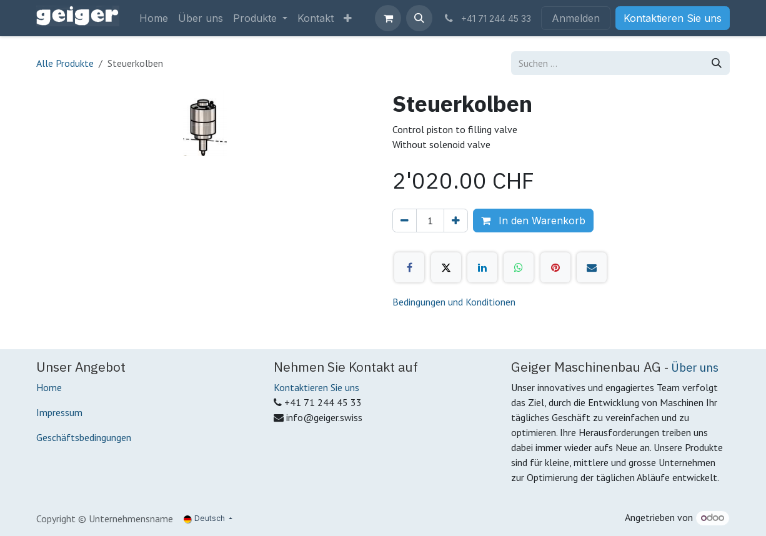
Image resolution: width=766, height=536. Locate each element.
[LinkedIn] (482, 267)
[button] (419, 18)
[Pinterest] (555, 267)
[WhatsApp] (519, 267)
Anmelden (576, 18)
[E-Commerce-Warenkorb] (388, 18)
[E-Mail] (592, 267)
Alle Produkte (65, 63)
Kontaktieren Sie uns (673, 18)
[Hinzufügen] (456, 220)
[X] (446, 267)
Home (49, 387)
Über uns (695, 367)
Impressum (59, 412)
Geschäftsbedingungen (83, 437)
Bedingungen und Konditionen (453, 301)
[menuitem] (153, 18)
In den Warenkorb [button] (533, 220)
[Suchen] (717, 63)
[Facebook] (409, 267)
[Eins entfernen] (404, 220)
